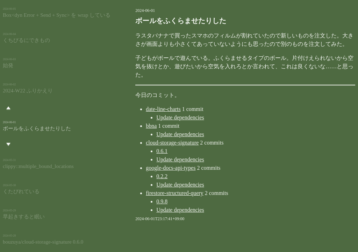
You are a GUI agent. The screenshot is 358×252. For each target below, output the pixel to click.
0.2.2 (136, 168)
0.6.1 (136, 143)
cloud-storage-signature (147, 134)
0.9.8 (136, 193)
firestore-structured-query (149, 185)
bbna (126, 117)
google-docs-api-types (145, 159)
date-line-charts (138, 101)
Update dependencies (155, 109)
